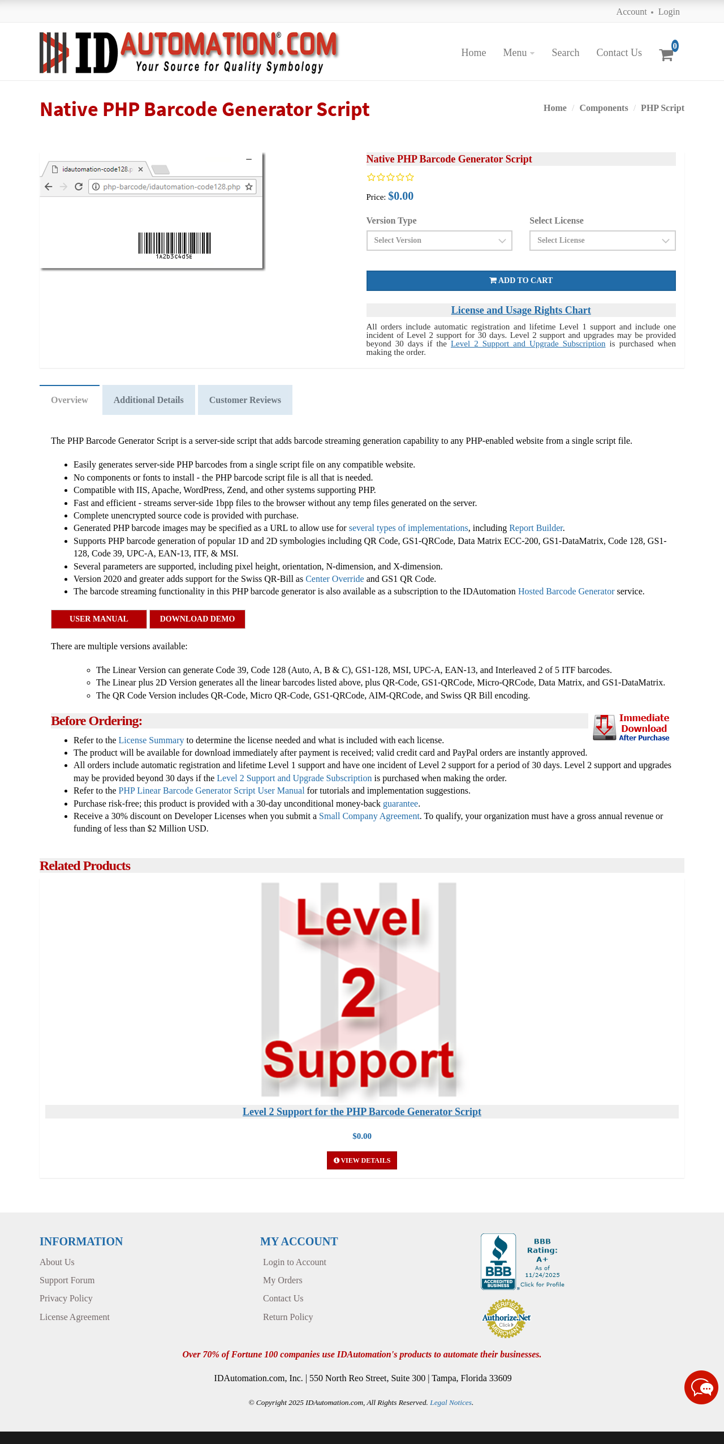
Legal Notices (451, 1402)
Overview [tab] (69, 400)
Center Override (334, 579)
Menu (515, 52)
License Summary (151, 740)
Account (632, 11)
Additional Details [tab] (149, 400)
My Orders (283, 1280)
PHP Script (662, 108)
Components (603, 108)
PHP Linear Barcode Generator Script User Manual (212, 790)
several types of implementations (408, 528)
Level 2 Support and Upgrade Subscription (528, 343)
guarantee (400, 803)
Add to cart (521, 280)
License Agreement (75, 1317)
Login (669, 11)
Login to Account (294, 1262)
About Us (57, 1262)
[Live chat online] (701, 1387)
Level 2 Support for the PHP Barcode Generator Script (362, 1111)
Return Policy (288, 1317)
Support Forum (67, 1280)
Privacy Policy (66, 1298)
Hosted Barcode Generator (566, 591)
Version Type (392, 220)
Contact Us (619, 52)
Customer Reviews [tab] (245, 400)
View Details (362, 1160)
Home (473, 52)
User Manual (99, 619)
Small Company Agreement (369, 816)
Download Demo (197, 619)
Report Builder (536, 528)
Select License (556, 220)
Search (565, 52)
